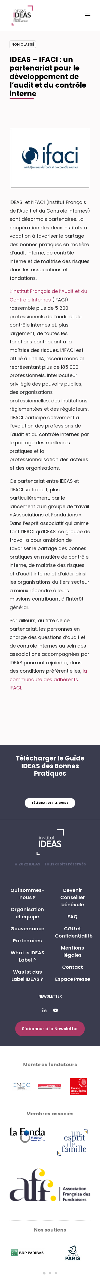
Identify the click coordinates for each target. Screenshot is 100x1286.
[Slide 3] (56, 1273)
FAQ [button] (72, 916)
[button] (87, 15)
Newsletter (50, 996)
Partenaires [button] (27, 940)
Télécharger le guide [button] (49, 803)
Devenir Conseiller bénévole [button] (72, 897)
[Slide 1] (44, 1273)
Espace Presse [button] (72, 979)
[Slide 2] (50, 1273)
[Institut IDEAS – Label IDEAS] (22, 15)
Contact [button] (72, 967)
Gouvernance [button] (27, 928)
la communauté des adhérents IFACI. (48, 679)
